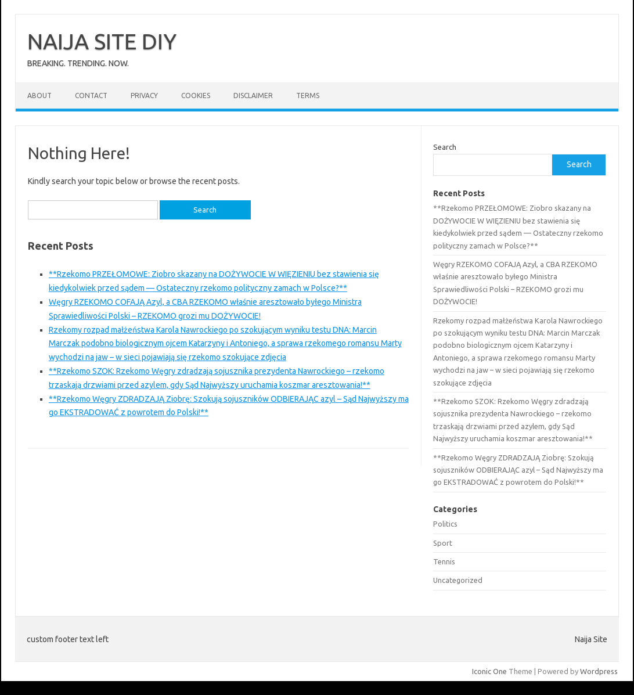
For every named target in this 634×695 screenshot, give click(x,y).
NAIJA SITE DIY (101, 41)
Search (444, 147)
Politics (445, 524)
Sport (442, 543)
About (39, 95)
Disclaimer (253, 95)
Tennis (444, 561)
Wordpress (599, 671)
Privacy (144, 95)
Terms (307, 95)
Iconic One (489, 671)
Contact (91, 95)
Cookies (195, 95)
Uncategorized (457, 580)
